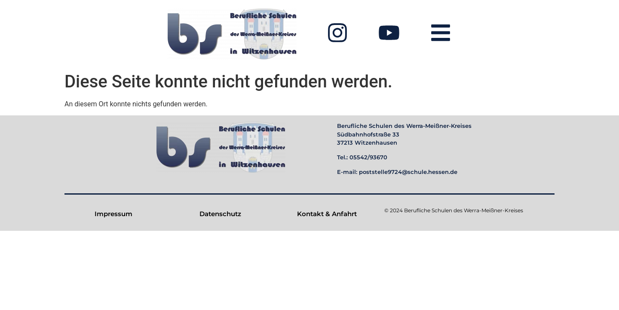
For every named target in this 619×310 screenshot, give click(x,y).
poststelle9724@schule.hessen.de (408, 171)
